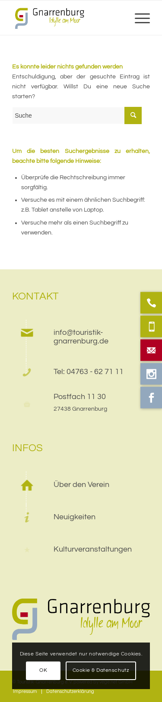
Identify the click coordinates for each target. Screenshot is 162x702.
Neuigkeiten (74, 517)
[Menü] (138, 17)
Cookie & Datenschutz (101, 670)
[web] (67, 17)
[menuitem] (138, 17)
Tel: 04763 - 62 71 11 (89, 372)
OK (43, 670)
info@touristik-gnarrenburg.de (81, 336)
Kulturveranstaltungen (93, 549)
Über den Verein (81, 484)
